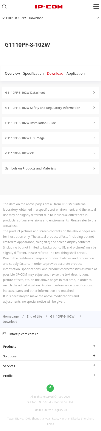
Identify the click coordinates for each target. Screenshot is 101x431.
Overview (12, 73)
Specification (33, 73)
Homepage (11, 316)
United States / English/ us (51, 410)
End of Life (34, 316)
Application (76, 73)
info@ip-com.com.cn (20, 334)
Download (55, 73)
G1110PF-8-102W (63, 316)
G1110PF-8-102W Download (22, 18)
